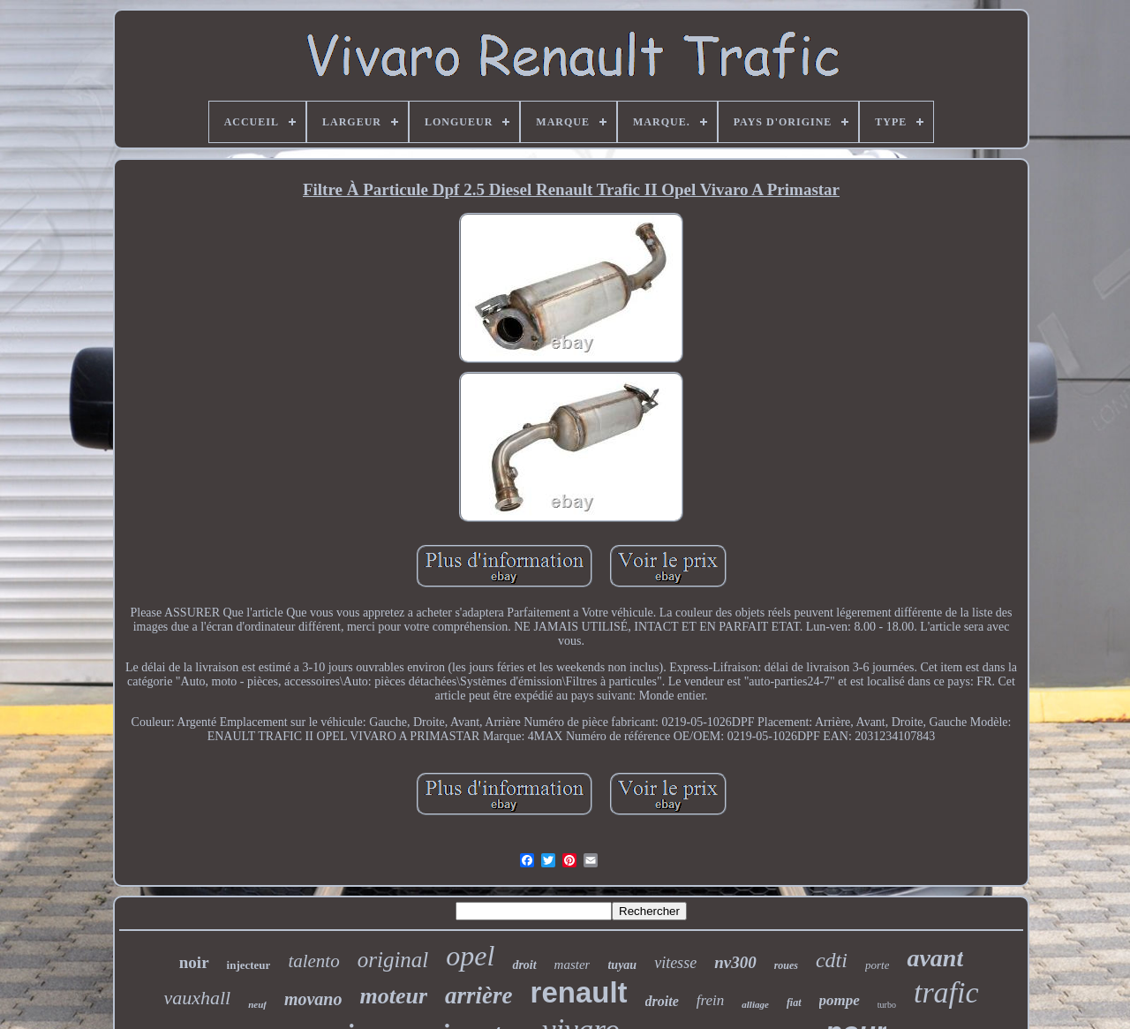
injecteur (249, 965)
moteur (394, 996)
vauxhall (196, 998)
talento (313, 961)
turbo (887, 1005)
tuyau (622, 965)
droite (662, 1001)
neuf (257, 1004)
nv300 (735, 962)
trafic (946, 992)
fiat (794, 1002)
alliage (755, 1004)
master (572, 964)
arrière (479, 995)
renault (579, 992)
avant (935, 958)
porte (877, 965)
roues (786, 965)
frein (710, 1000)
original (393, 960)
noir (194, 962)
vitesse (675, 963)
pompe (839, 1000)
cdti (832, 960)
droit (524, 965)
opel (470, 956)
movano (313, 999)
